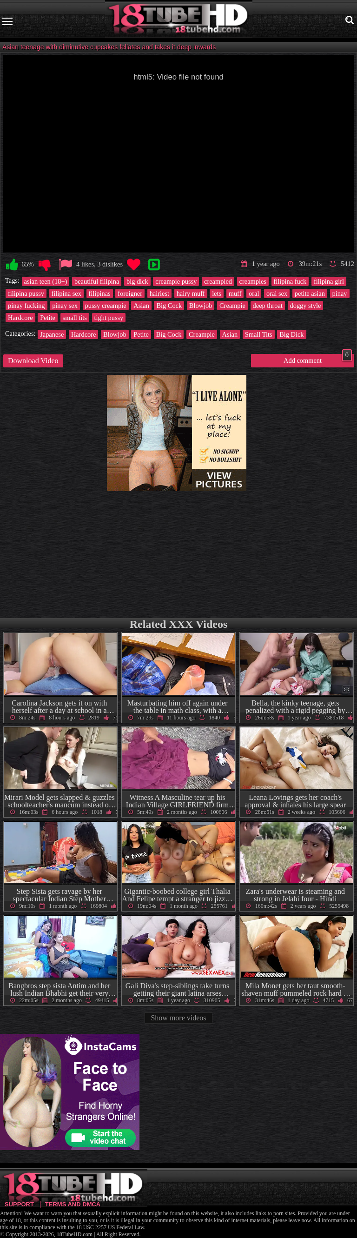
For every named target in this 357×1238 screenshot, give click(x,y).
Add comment (318, 359)
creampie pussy (176, 281)
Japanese (52, 334)
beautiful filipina (96, 281)
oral (254, 293)
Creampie (232, 305)
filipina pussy (26, 293)
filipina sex (66, 293)
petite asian (310, 293)
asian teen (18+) (45, 281)
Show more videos (178, 1018)
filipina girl (329, 281)
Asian (141, 305)
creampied (218, 281)
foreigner (130, 293)
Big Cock (169, 305)
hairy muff (191, 293)
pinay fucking (26, 305)
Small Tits (258, 334)
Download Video (33, 361)
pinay (339, 293)
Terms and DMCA (72, 1204)
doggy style (305, 305)
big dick (137, 281)
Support (19, 1204)
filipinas (100, 293)
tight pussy (109, 317)
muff (235, 293)
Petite (47, 317)
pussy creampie (105, 305)
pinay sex (65, 305)
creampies (252, 281)
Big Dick (291, 334)
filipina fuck (290, 281)
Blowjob (200, 305)
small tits (75, 317)
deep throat (268, 305)
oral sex (276, 293)
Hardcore (20, 317)
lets (216, 293)
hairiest (159, 293)
